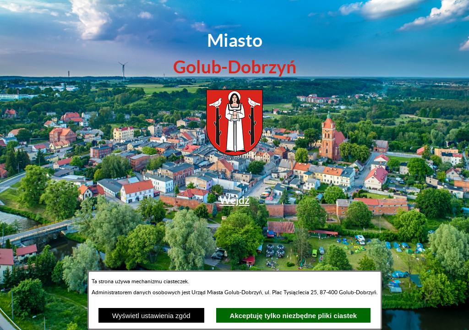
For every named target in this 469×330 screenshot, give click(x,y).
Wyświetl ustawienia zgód (151, 315)
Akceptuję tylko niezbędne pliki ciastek (293, 315)
